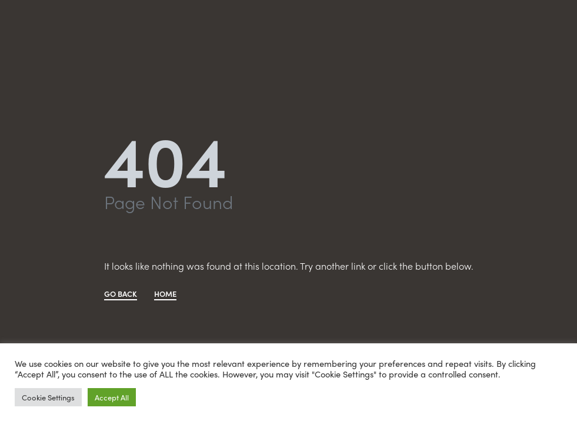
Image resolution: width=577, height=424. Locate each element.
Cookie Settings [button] (48, 397)
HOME (165, 294)
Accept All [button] (112, 397)
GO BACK (120, 294)
